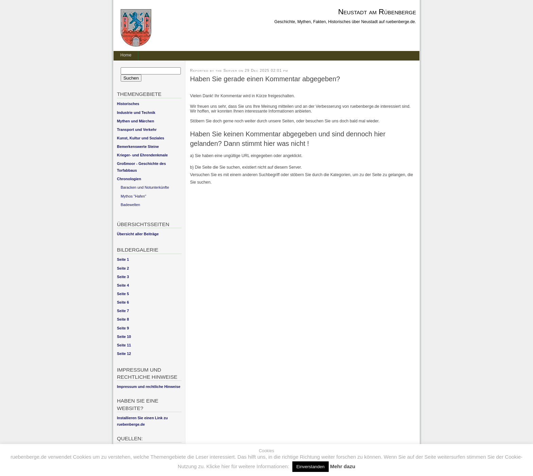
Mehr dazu (342, 466)
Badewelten (130, 205)
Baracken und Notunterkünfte (145, 187)
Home (125, 55)
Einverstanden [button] (310, 466)
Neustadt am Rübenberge (377, 11)
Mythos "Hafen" (133, 196)
